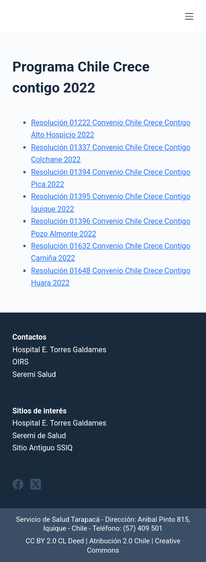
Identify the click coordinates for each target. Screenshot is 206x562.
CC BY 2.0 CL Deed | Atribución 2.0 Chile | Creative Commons (103, 546)
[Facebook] (18, 484)
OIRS (21, 361)
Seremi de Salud (39, 435)
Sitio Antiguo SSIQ (43, 447)
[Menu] (189, 16)
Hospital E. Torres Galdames (60, 349)
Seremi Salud (34, 374)
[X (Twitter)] (35, 484)
